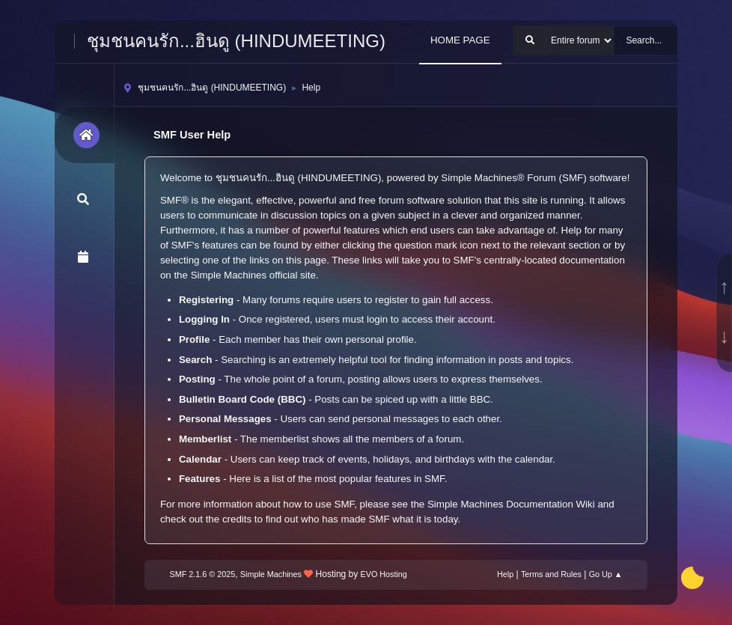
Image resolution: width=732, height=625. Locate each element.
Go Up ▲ (606, 574)
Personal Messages (225, 418)
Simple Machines (271, 574)
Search (195, 359)
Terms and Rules (551, 574)
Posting (197, 379)
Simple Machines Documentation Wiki (511, 504)
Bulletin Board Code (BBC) (242, 399)
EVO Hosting (384, 574)
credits (236, 519)
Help (505, 574)
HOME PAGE (460, 40)
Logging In (204, 319)
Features (200, 478)
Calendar (200, 459)
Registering (206, 299)
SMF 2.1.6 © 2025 (203, 574)
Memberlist (205, 439)
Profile (194, 339)
